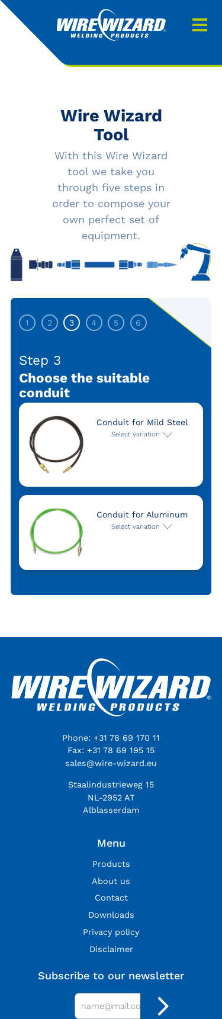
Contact (111, 897)
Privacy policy (111, 932)
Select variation (135, 434)
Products (111, 864)
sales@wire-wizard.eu (111, 763)
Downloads (111, 915)
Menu (199, 25)
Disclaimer (111, 949)
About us (111, 881)
